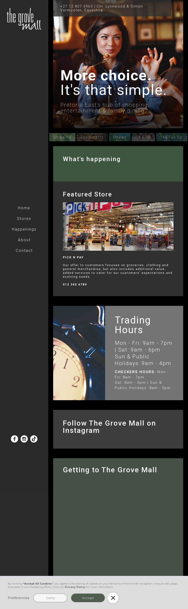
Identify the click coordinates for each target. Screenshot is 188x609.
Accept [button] (88, 598)
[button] (113, 598)
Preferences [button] (18, 598)
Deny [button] (50, 598)
